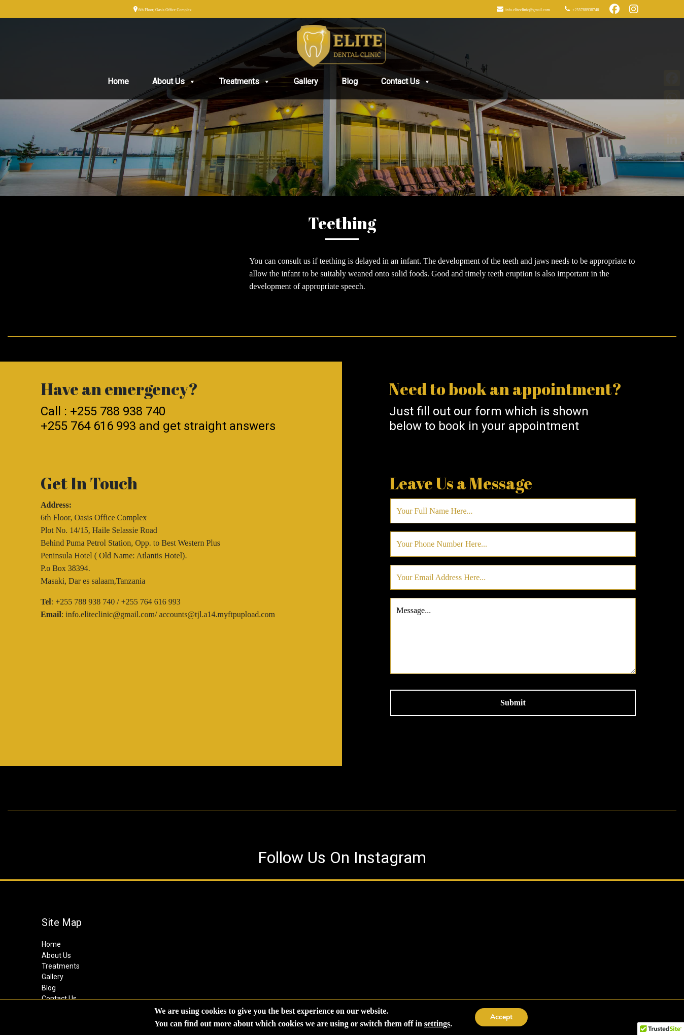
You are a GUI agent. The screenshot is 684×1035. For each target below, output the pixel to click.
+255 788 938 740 (117, 411)
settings (437, 1023)
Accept (501, 1017)
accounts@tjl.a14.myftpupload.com (217, 614)
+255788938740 (585, 10)
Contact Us (406, 81)
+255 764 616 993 (88, 426)
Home (118, 81)
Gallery (306, 81)
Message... (513, 636)
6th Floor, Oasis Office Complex (165, 10)
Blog (349, 81)
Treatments (244, 81)
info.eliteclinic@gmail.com (527, 10)
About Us (174, 81)
